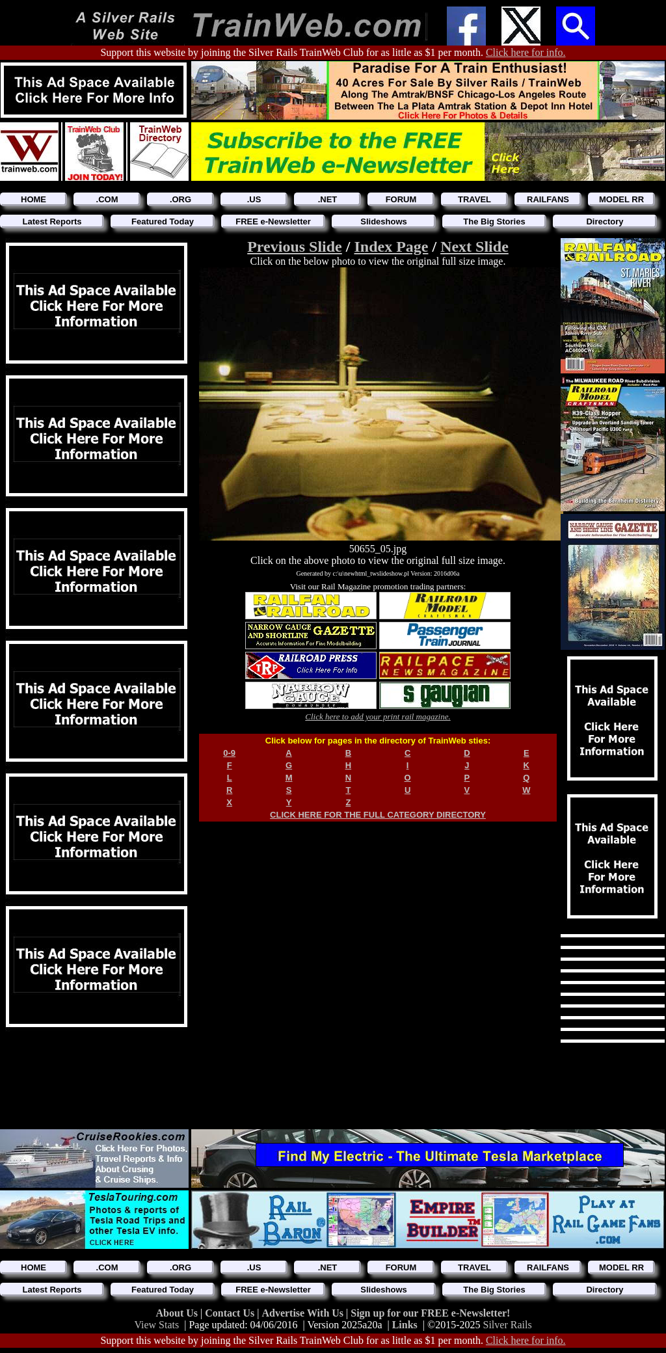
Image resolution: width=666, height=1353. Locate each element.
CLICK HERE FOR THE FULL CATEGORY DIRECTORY (378, 815)
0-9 (229, 753)
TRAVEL (474, 199)
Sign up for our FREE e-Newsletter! (430, 1313)
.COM (107, 199)
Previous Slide (294, 246)
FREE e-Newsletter (273, 221)
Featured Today (162, 221)
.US (254, 199)
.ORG (180, 199)
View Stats (156, 1324)
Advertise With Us (303, 1313)
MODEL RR (621, 199)
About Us (178, 1313)
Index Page (391, 246)
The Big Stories (494, 221)
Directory (604, 221)
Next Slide (474, 246)
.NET (328, 199)
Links (405, 1324)
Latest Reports (51, 221)
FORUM (401, 199)
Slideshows (383, 221)
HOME (33, 199)
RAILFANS (548, 199)
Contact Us (231, 1313)
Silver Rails (507, 1324)
